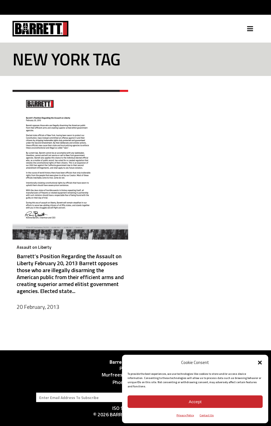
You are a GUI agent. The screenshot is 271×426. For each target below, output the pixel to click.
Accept (195, 401)
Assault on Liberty (34, 247)
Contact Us (207, 415)
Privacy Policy (185, 415)
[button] (260, 362)
